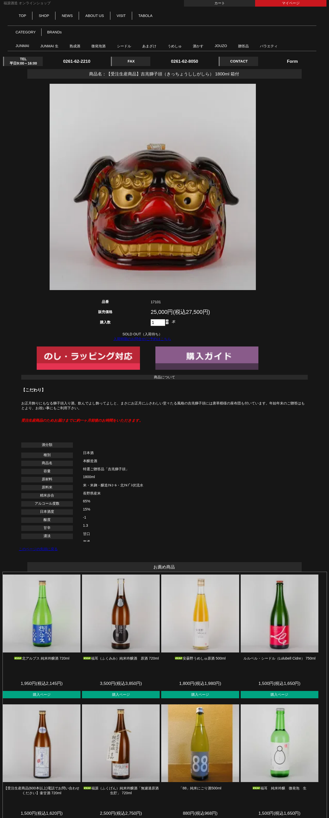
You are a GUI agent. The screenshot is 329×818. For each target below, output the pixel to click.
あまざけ (149, 46)
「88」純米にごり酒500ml (200, 788)
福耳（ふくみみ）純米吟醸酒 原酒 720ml (121, 658)
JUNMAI (22, 46)
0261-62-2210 (76, 61)
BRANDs (54, 32)
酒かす (198, 46)
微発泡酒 (98, 46)
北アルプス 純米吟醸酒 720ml (41, 658)
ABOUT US (94, 16)
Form (292, 61)
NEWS (67, 16)
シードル (124, 46)
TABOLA (145, 16)
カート (219, 3)
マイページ (291, 3)
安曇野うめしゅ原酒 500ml (200, 658)
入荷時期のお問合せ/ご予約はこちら (142, 339)
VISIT (121, 16)
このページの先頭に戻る (38, 549)
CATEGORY (26, 32)
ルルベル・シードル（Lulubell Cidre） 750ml (279, 658)
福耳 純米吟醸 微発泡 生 (279, 788)
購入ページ (42, 694)
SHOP (44, 16)
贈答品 (243, 46)
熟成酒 (75, 46)
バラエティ (269, 46)
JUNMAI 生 (49, 46)
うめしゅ (175, 46)
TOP (22, 16)
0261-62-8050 (184, 61)
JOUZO (221, 46)
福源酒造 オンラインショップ (27, 3)
